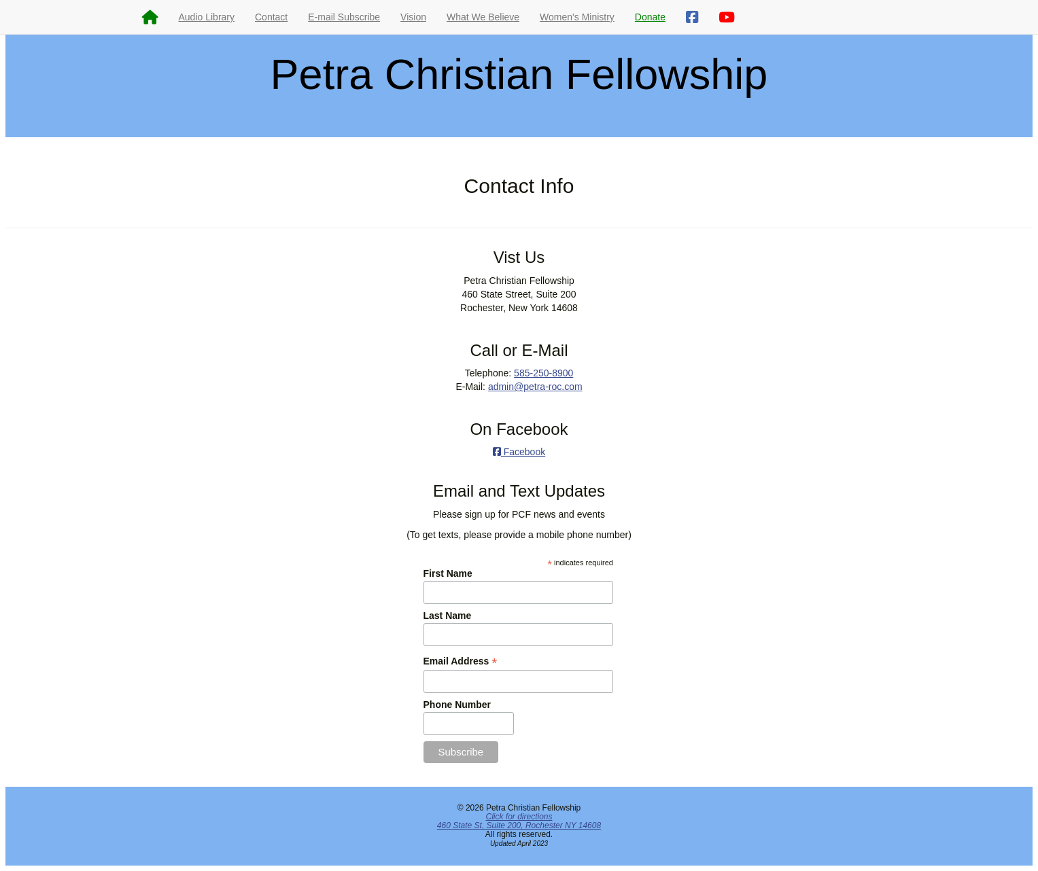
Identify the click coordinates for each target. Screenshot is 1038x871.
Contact (271, 17)
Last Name (447, 615)
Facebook (519, 451)
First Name (447, 573)
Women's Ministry (577, 17)
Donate (650, 17)
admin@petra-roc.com (535, 386)
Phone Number (457, 704)
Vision (413, 17)
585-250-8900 (543, 373)
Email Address (460, 661)
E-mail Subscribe (344, 17)
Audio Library (207, 17)
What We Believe (483, 17)
